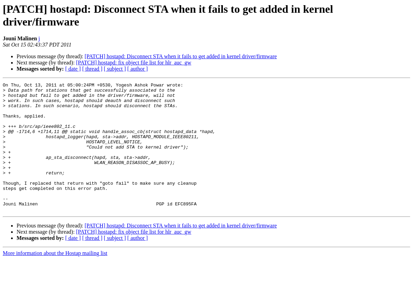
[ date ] (73, 69)
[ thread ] (92, 69)
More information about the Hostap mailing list (55, 279)
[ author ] (137, 69)
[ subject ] (115, 69)
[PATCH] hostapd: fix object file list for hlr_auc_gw (133, 62)
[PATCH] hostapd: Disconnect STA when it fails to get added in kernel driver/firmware (181, 56)
